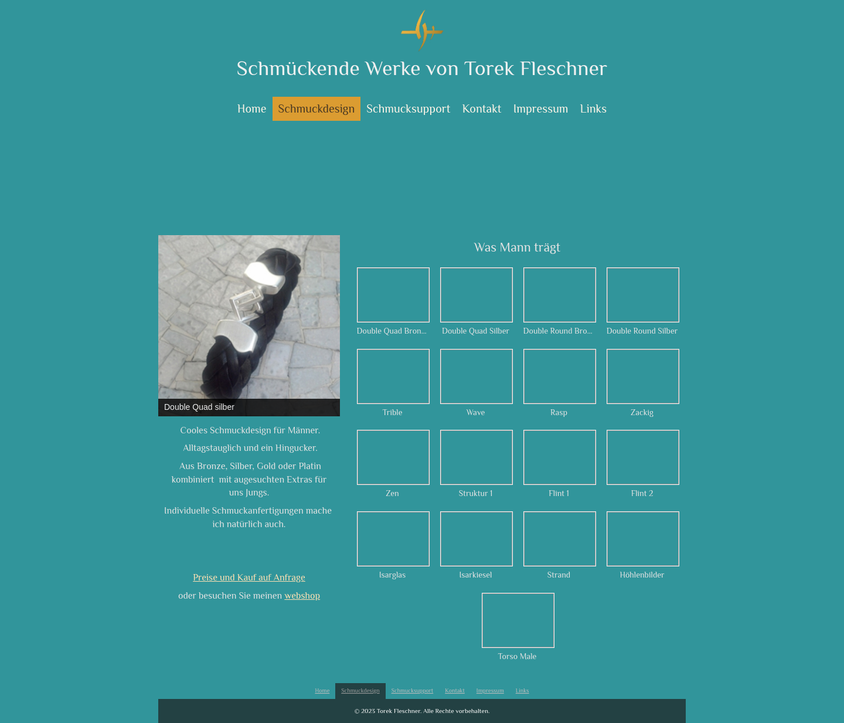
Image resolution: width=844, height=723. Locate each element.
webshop (302, 595)
